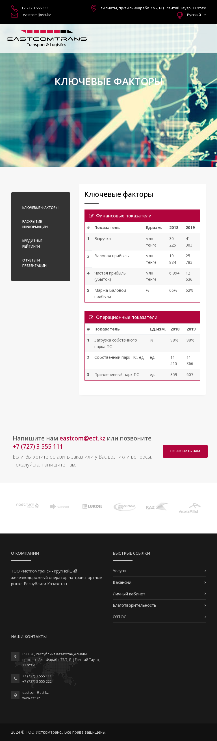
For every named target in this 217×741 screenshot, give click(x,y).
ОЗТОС (119, 616)
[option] (27, 505)
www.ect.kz (31, 697)
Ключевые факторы (40, 207)
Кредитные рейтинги (32, 243)
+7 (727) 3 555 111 (38, 446)
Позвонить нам (185, 451)
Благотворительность (134, 605)
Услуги (119, 570)
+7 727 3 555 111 (35, 7)
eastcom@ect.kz (37, 14)
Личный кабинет (129, 594)
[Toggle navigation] (202, 36)
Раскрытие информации (35, 224)
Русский (196, 14)
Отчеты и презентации (34, 263)
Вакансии (122, 582)
